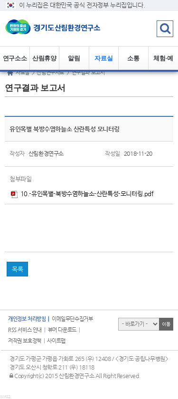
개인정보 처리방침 (27, 319)
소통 (133, 58)
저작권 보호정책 (24, 341)
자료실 (103, 58)
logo (59, 28)
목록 (17, 269)
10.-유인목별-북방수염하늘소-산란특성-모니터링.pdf (82, 193)
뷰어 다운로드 (62, 330)
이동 (166, 324)
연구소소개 (15, 62)
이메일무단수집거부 (72, 319)
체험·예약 (163, 62)
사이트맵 (56, 341)
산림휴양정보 (44, 62)
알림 (74, 58)
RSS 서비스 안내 (25, 330)
